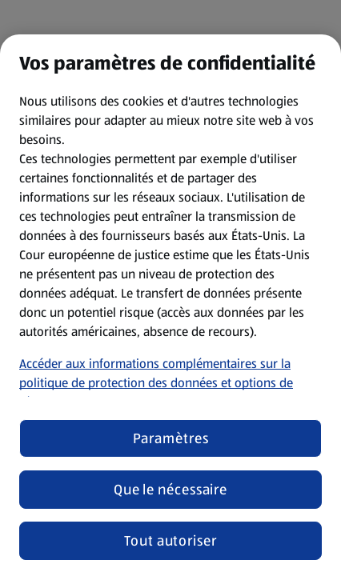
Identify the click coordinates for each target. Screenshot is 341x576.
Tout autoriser (170, 540)
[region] (170, 305)
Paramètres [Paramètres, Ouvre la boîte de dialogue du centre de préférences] (171, 438)
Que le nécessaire (170, 489)
